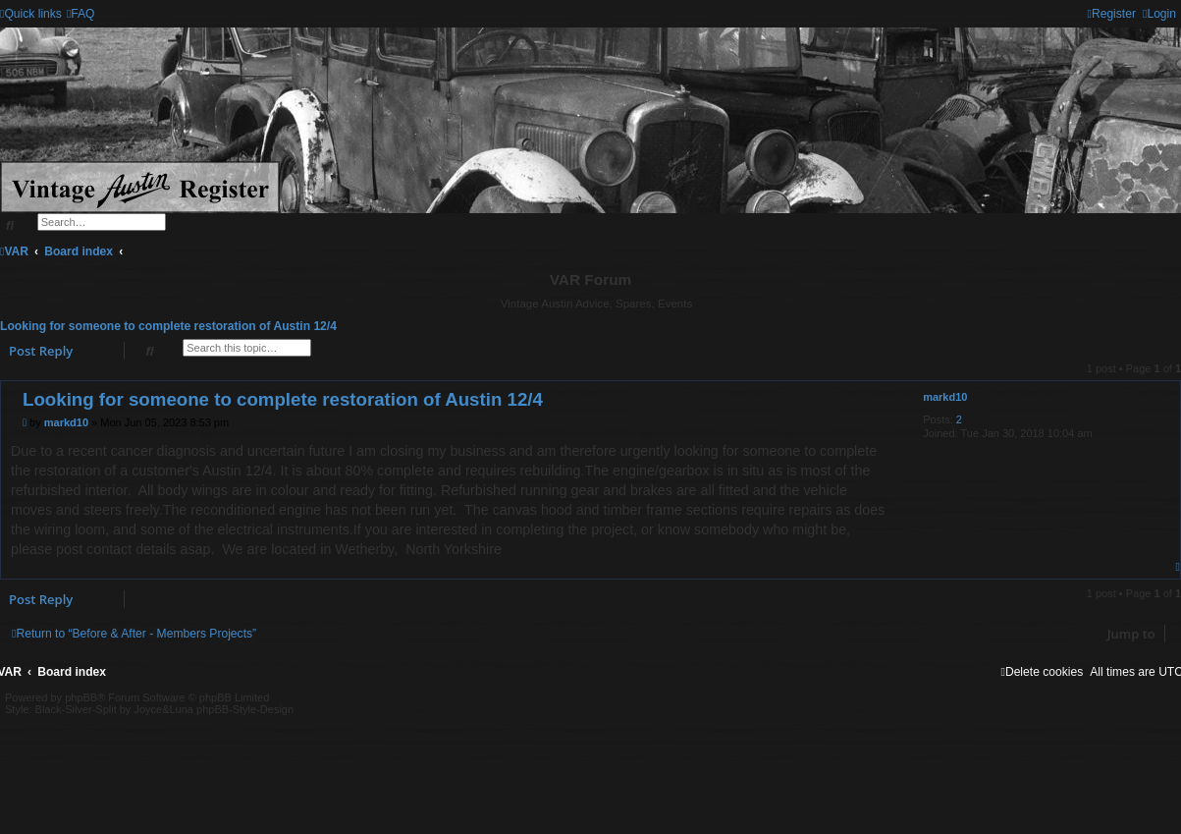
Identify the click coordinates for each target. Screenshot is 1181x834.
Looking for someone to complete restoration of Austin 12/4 (168, 326)
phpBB (81, 697)
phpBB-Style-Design (245, 709)
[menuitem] (81, 14)
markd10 (945, 397)
